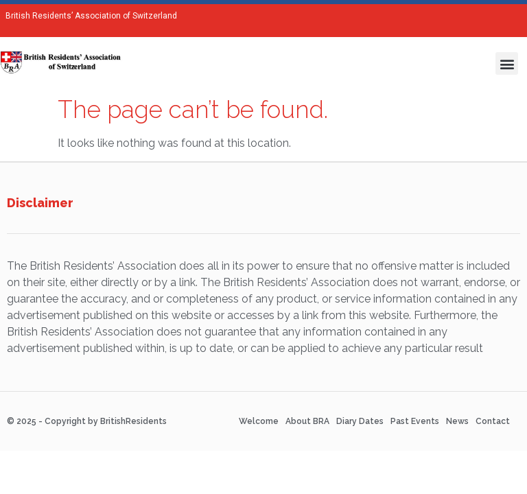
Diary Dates (360, 421)
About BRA (307, 421)
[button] (506, 63)
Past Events (414, 421)
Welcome (259, 421)
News (457, 421)
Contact (493, 421)
